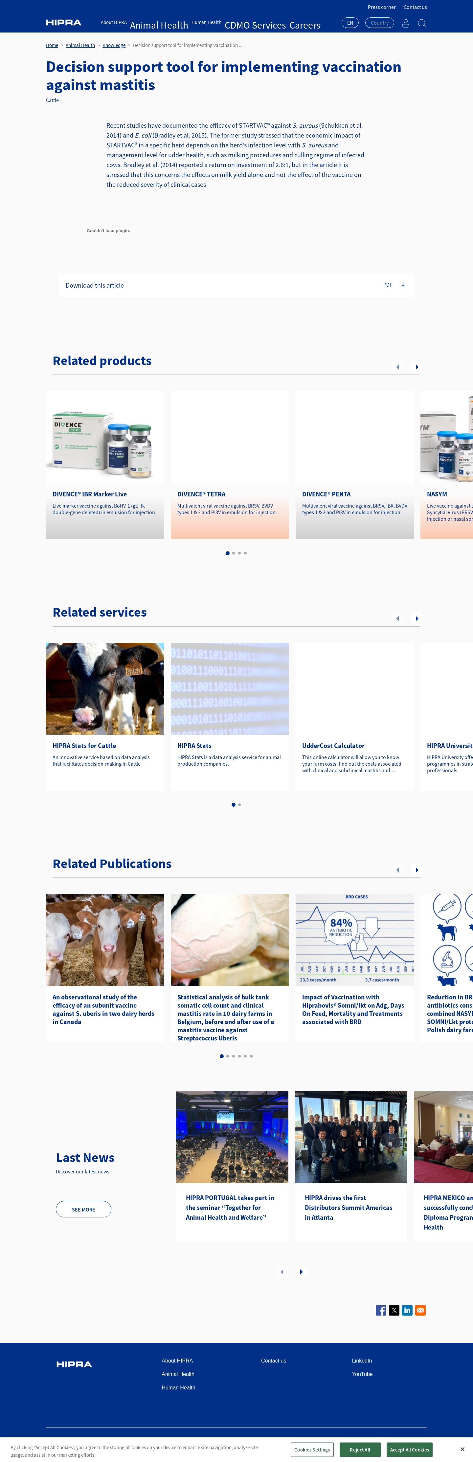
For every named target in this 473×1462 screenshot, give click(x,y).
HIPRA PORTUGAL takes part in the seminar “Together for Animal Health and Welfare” (230, 1207)
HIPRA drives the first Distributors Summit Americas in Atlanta (349, 1207)
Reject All (360, 1449)
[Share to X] (394, 1310)
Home (52, 45)
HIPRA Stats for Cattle (84, 745)
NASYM (437, 494)
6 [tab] (251, 1056)
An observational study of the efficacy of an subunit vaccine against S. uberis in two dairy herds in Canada (103, 1009)
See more (83, 1209)
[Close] (462, 1449)
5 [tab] (245, 1056)
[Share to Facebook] (381, 1310)
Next (417, 366)
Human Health (177, 22)
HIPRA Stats (194, 745)
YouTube (362, 1374)
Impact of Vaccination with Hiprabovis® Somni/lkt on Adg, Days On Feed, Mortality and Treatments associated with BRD (353, 1009)
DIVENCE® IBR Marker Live (90, 494)
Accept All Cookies (409, 1449)
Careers (237, 22)
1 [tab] (228, 553)
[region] (236, 1449)
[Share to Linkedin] (407, 1310)
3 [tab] (239, 553)
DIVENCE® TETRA (201, 494)
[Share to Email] (420, 1310)
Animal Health (144, 22)
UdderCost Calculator (333, 745)
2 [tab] (233, 553)
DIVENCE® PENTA (326, 494)
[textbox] (379, 22)
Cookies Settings (312, 1449)
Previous (397, 366)
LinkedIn (362, 1361)
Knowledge (113, 45)
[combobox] (350, 23)
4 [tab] (245, 553)
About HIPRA (114, 22)
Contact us (415, 7)
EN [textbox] (350, 22)
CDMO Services (211, 22)
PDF (387, 284)
